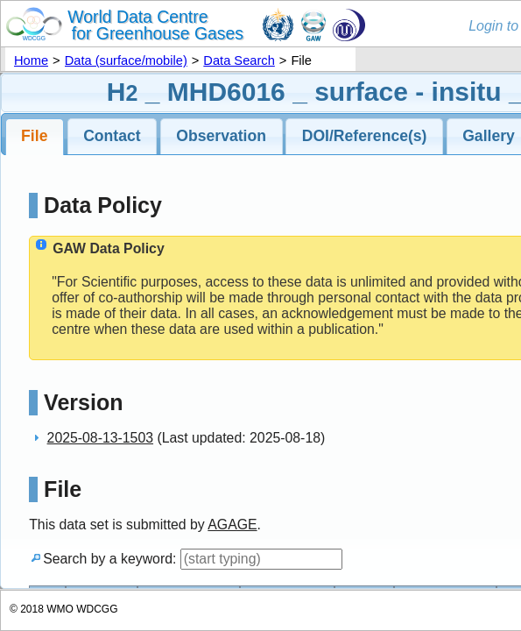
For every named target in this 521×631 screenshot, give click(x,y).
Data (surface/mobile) (126, 60)
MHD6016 (226, 91)
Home (31, 60)
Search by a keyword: (185, 558)
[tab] (35, 136)
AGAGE (232, 524)
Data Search (238, 60)
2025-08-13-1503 (100, 437)
